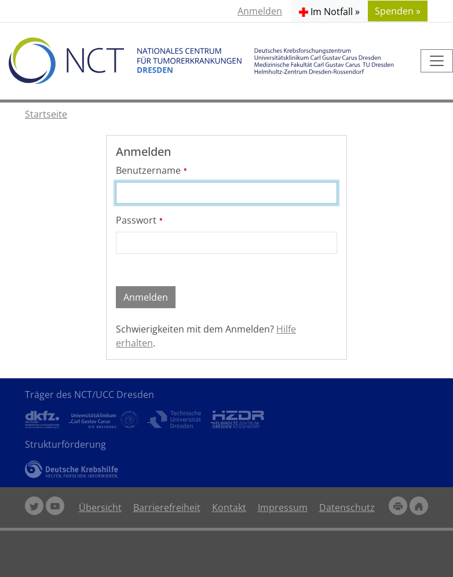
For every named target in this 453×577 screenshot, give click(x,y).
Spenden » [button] (398, 11)
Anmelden (260, 11)
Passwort (139, 220)
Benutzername (152, 170)
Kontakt (229, 507)
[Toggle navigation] (437, 60)
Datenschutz (347, 507)
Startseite (46, 114)
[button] (329, 11)
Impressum (283, 507)
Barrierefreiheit (166, 507)
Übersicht (100, 507)
